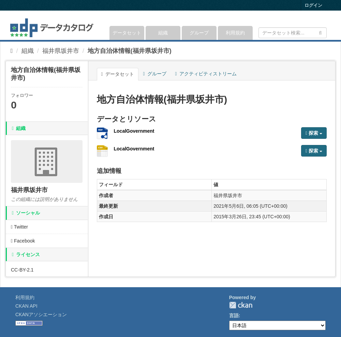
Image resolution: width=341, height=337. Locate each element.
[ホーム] (12, 50)
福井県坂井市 (60, 50)
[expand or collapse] (326, 25)
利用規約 (235, 32)
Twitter (19, 227)
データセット (127, 32)
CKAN (240, 305)
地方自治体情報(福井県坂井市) (130, 50)
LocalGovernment (134, 131)
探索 (314, 133)
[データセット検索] (292, 32)
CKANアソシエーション (41, 314)
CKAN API (26, 306)
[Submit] (320, 32)
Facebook (23, 241)
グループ (199, 32)
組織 (163, 32)
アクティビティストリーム (206, 73)
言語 (234, 315)
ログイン (313, 5)
